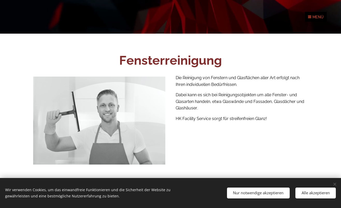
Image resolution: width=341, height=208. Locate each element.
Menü (316, 17)
